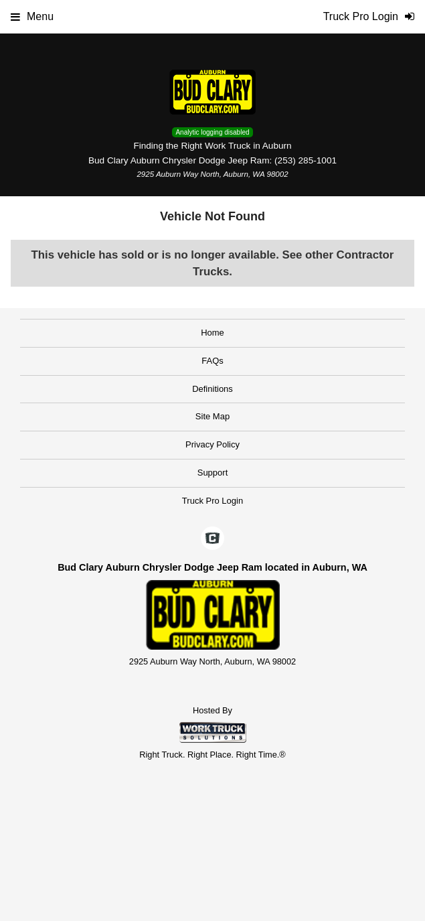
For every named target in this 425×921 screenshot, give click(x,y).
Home (212, 333)
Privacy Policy (212, 444)
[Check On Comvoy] (212, 539)
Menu (32, 16)
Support (212, 473)
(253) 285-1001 (305, 160)
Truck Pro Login (212, 501)
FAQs (212, 361)
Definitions (212, 389)
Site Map (212, 416)
